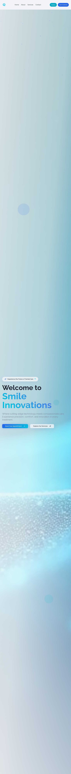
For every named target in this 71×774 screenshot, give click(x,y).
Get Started (63, 5)
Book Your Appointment (15, 435)
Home (17, 5)
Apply (53, 5)
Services (30, 5)
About (23, 5)
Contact (38, 5)
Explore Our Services (42, 435)
